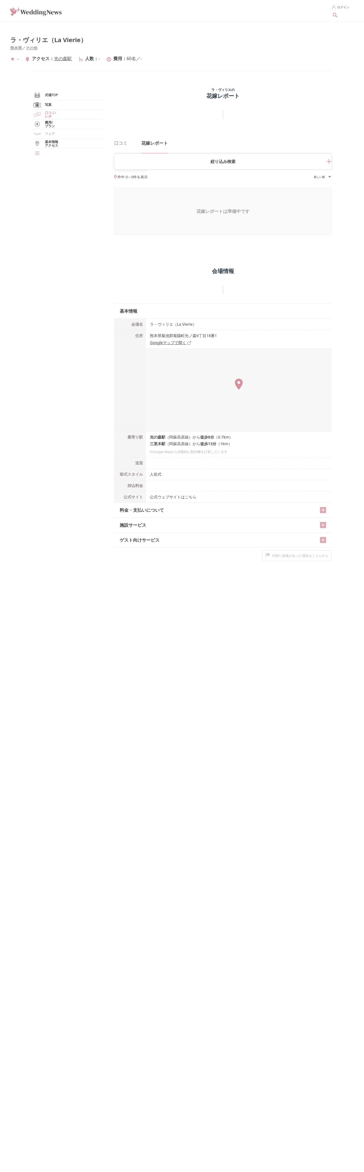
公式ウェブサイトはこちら (173, 482)
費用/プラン (47, 176)
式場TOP (45, 128)
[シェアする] (335, 32)
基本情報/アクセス (52, 195)
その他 (31, 47)
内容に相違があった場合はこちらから (297, 540)
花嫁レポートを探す (273, 10)
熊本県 (16, 47)
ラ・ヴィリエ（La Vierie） (48, 40)
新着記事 (308, 10)
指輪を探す (201, 10)
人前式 (156, 459)
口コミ (120, 143)
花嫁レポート (48, 166)
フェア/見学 (47, 186)
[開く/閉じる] (323, 495)
